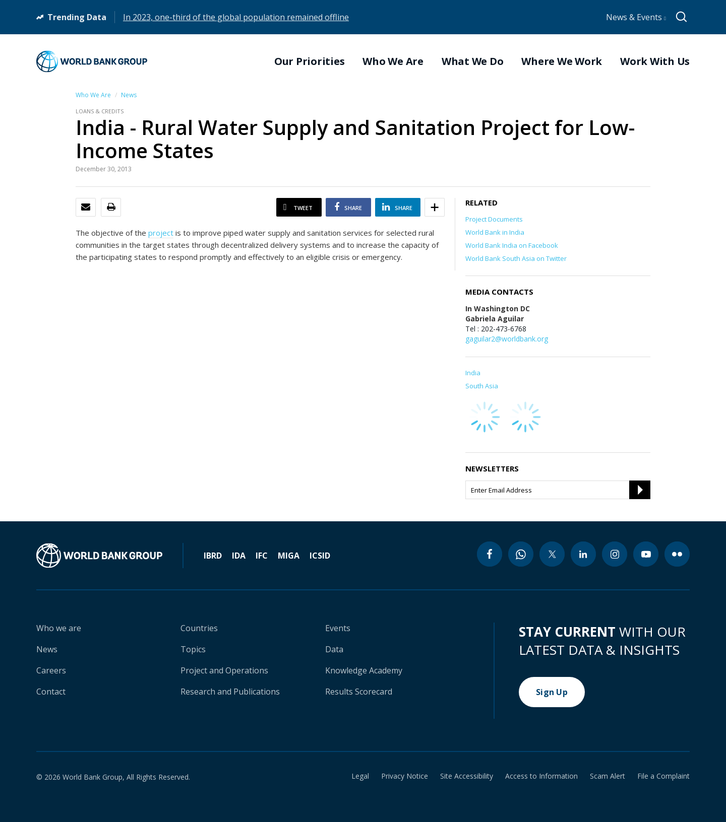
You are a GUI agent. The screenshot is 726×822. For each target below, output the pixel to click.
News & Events (636, 17)
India (472, 372)
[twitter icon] (552, 554)
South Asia (481, 385)
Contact (51, 691)
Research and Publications (230, 691)
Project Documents (494, 219)
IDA (239, 555)
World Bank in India (494, 232)
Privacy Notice (404, 776)
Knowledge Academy (363, 670)
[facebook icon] (489, 554)
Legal (360, 776)
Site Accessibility (466, 776)
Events (337, 628)
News (129, 95)
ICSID (320, 555)
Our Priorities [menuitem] (309, 61)
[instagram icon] (614, 554)
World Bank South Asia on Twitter (516, 258)
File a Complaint (663, 776)
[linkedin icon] (583, 554)
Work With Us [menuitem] (655, 61)
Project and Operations (224, 670)
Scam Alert (607, 776)
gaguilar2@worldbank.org (506, 339)
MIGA (288, 555)
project (160, 233)
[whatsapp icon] (520, 554)
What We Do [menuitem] (473, 61)
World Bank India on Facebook (511, 245)
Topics (193, 649)
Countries (199, 628)
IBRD (213, 555)
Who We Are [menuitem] (393, 61)
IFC (262, 555)
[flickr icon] (677, 554)
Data (334, 649)
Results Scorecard (358, 691)
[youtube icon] (645, 554)
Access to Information (541, 776)
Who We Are (93, 95)
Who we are (58, 628)
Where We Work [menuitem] (561, 61)
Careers (51, 670)
